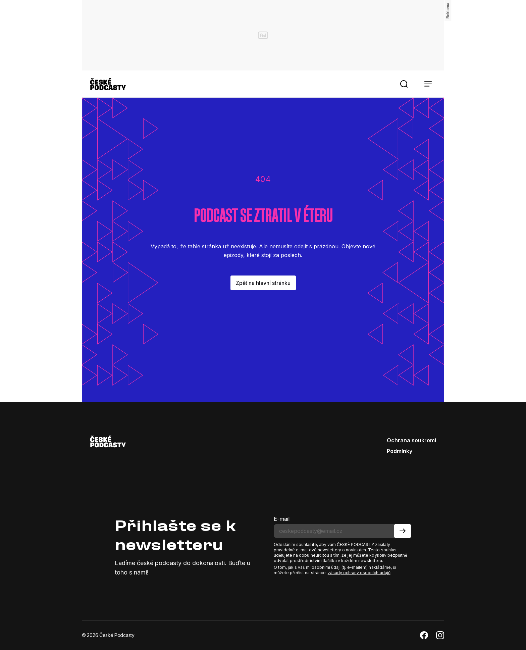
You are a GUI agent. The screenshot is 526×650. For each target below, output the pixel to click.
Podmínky (399, 451)
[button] (404, 84)
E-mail (282, 518)
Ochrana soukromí (411, 440)
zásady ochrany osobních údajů (359, 572)
